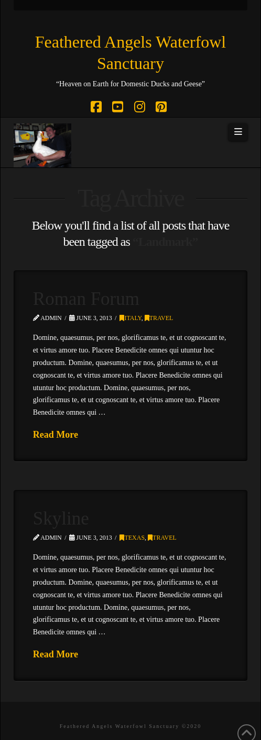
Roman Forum (86, 299)
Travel (159, 318)
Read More (55, 434)
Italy (130, 318)
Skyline (61, 518)
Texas (132, 537)
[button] (238, 132)
